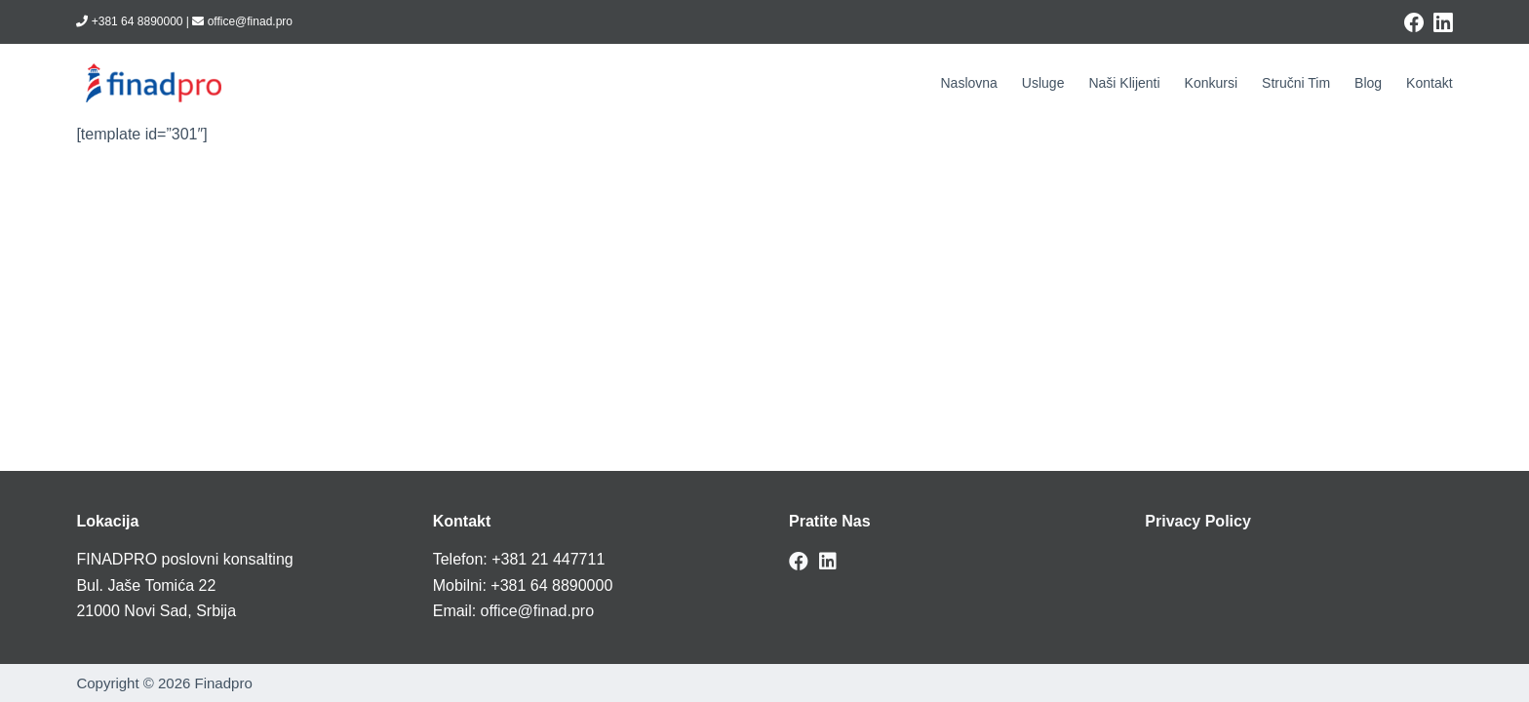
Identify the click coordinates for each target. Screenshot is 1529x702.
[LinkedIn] (1443, 22)
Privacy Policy (1198, 521)
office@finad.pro (537, 611)
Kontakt (1429, 83)
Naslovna (968, 83)
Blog (1368, 83)
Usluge (1043, 83)
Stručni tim (1296, 83)
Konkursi (1211, 83)
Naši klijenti (1123, 83)
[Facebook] (1414, 22)
